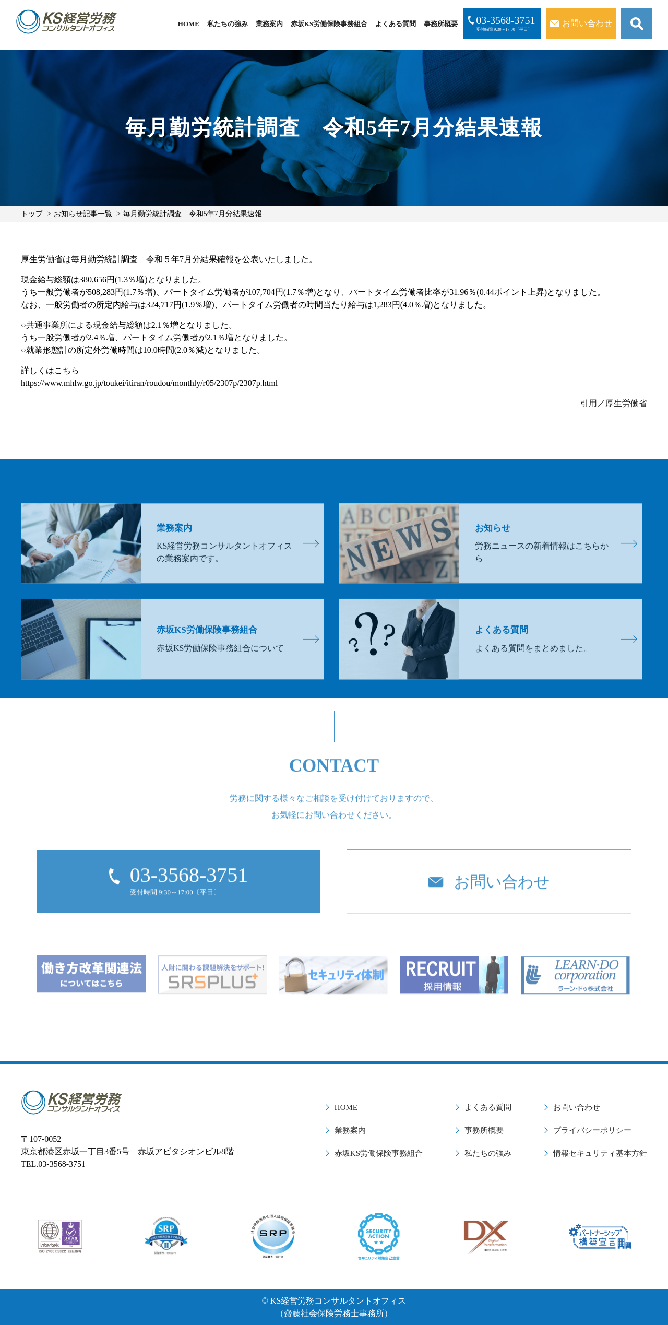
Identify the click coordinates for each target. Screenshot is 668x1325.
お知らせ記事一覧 (83, 214)
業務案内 (269, 24)
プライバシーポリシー (592, 1130)
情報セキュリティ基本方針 (600, 1153)
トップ (32, 214)
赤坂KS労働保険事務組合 (329, 24)
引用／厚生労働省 (613, 403)
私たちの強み (227, 24)
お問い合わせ (576, 1107)
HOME (188, 24)
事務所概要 (441, 24)
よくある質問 (395, 24)
